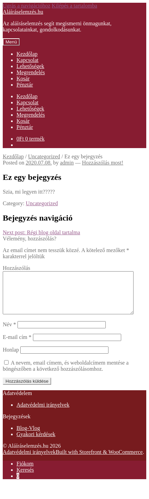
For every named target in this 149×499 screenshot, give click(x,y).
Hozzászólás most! (102, 163)
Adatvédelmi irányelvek (42, 413)
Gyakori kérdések (35, 442)
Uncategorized (44, 156)
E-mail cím (17, 345)
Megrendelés (30, 72)
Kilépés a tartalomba (74, 6)
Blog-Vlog (28, 436)
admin (67, 163)
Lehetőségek (30, 66)
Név (9, 333)
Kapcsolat (27, 60)
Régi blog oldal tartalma (41, 232)
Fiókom (25, 472)
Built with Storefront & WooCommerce (99, 460)
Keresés (25, 478)
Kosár (23, 78)
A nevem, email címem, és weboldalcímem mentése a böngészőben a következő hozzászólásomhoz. (66, 374)
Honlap (11, 358)
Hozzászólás (16, 268)
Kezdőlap (26, 54)
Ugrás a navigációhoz (26, 6)
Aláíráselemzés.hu (23, 12)
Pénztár (24, 85)
